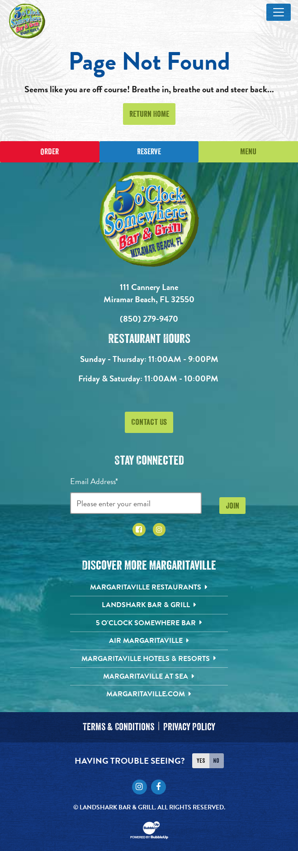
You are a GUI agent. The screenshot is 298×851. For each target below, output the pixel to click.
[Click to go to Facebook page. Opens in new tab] (139, 529)
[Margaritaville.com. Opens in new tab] (149, 694)
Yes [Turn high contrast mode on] (201, 760)
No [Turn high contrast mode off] (216, 760)
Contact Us (149, 422)
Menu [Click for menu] (248, 151)
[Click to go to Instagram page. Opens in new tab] (159, 529)
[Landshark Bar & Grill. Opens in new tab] (149, 604)
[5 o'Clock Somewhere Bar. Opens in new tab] (149, 623)
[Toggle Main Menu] (278, 12)
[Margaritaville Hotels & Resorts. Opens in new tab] (149, 658)
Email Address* (94, 481)
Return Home (149, 114)
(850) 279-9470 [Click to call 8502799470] (149, 318)
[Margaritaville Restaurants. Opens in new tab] (149, 587)
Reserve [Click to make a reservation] (149, 151)
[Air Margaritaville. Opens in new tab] (149, 640)
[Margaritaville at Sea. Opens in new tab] (149, 676)
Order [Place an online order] (49, 151)
